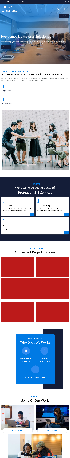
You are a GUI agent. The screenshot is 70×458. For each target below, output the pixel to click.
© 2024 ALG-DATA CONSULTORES (9, 453)
